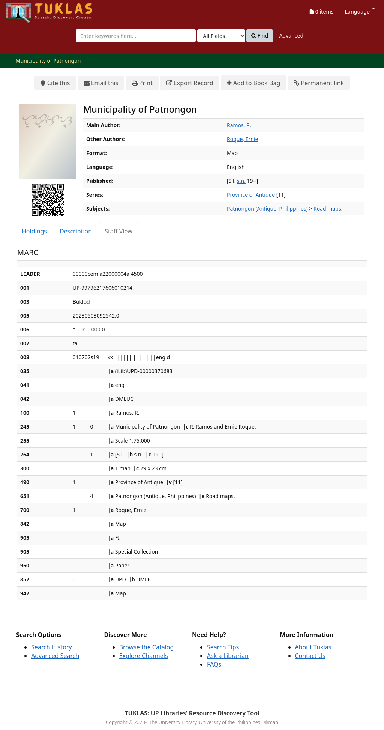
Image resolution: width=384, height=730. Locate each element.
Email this (101, 83)
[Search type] (221, 35)
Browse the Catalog (146, 647)
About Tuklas (313, 647)
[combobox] (136, 35)
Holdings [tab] (34, 231)
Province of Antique (251, 194)
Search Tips (223, 647)
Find (259, 35)
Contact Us (310, 656)
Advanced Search (55, 656)
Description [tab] (76, 231)
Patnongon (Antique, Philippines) (267, 208)
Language (360, 11)
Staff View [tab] (118, 231)
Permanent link (319, 83)
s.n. (241, 180)
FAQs (214, 664)
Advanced (291, 35)
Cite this (55, 83)
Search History (51, 647)
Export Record (189, 83)
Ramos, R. (239, 125)
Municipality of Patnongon (48, 60)
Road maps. (328, 208)
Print (142, 83)
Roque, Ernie (242, 139)
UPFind (24, 10)
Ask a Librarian (228, 656)
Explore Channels (143, 656)
